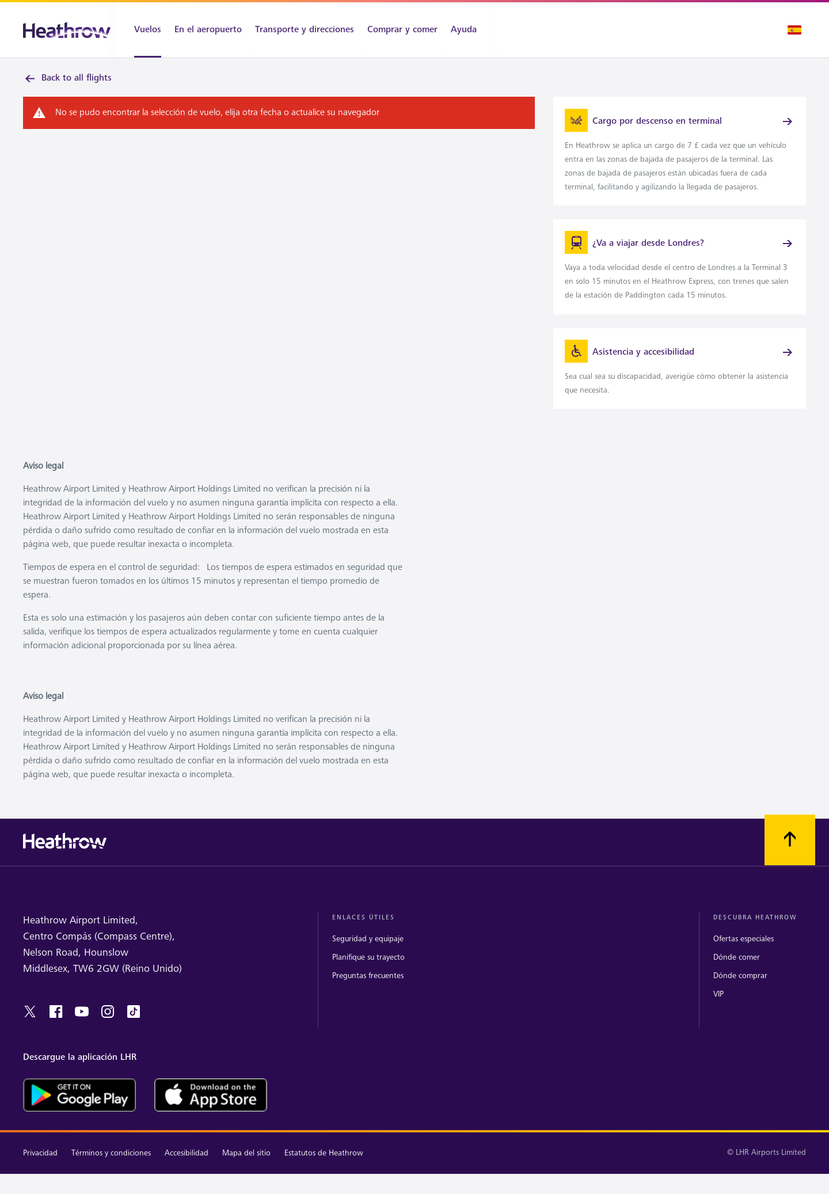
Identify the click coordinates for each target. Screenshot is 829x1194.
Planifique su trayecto (368, 972)
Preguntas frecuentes (368, 990)
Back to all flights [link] (67, 78)
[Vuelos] (142, 30)
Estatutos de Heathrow (323, 1168)
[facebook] (56, 1026)
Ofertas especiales (743, 954)
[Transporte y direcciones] (304, 30)
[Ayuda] (469, 30)
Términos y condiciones (111, 1168)
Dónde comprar (740, 990)
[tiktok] (133, 1026)
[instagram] (108, 1026)
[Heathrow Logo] (67, 30)
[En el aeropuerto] (208, 30)
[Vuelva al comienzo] (790, 855)
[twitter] (30, 1026)
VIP (718, 1009)
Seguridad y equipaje (368, 954)
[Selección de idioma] (794, 29)
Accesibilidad (186, 1168)
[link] (679, 155)
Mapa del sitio (246, 1168)
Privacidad (40, 1168)
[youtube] (82, 1026)
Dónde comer (736, 972)
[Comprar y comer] (402, 30)
